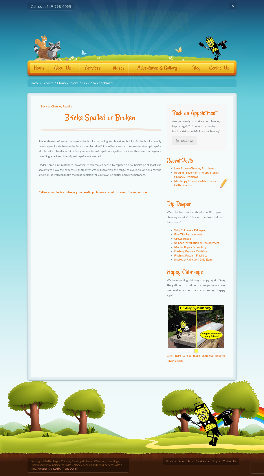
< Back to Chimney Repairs (55, 106)
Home (39, 68)
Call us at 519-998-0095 (51, 6)
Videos (118, 68)
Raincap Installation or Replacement (196, 242)
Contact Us (219, 68)
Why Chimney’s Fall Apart (190, 230)
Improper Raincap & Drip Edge (193, 259)
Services (94, 68)
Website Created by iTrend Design (57, 468)
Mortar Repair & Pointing (190, 247)
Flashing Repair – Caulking (190, 251)
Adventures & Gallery (158, 68)
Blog (196, 68)
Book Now (184, 140)
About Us (64, 68)
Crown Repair (182, 238)
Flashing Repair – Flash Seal (191, 255)
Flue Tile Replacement (188, 234)
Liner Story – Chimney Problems (194, 168)
